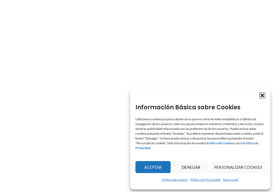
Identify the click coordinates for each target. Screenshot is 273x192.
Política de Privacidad (205, 180)
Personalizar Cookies (238, 167)
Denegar (191, 167)
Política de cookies (175, 180)
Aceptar (153, 167)
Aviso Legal (230, 180)
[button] (262, 95)
